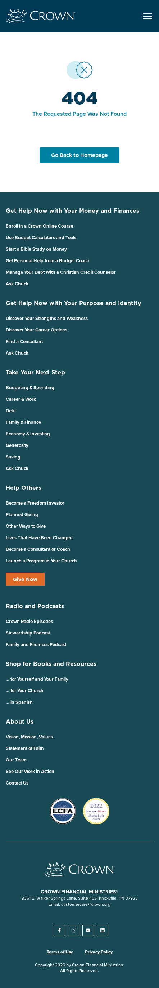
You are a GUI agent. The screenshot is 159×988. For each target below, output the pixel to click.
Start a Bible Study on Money (36, 249)
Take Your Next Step (35, 372)
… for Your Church (25, 691)
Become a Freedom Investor (35, 503)
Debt (11, 411)
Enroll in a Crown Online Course (39, 226)
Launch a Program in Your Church (41, 561)
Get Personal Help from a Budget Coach (47, 261)
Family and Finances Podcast (36, 644)
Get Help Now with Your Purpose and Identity (73, 303)
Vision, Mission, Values (29, 737)
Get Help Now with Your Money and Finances (72, 211)
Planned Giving (22, 514)
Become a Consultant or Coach (38, 549)
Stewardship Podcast (28, 633)
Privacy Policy (99, 952)
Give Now (25, 579)
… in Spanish (19, 702)
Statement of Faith (25, 748)
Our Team (16, 760)
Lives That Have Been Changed (39, 538)
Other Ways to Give (26, 526)
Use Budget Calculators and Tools (41, 237)
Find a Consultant (24, 341)
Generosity (17, 445)
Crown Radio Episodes (29, 621)
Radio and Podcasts (35, 606)
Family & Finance (23, 422)
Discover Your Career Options (36, 330)
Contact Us (17, 783)
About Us (19, 721)
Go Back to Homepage (79, 155)
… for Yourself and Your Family (37, 679)
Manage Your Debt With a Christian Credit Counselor (61, 272)
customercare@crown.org (85, 904)
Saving (13, 457)
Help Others (23, 488)
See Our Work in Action (30, 771)
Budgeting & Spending (30, 388)
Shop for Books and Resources (51, 664)
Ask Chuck (17, 284)
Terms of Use (60, 952)
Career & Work (21, 399)
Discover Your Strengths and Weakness (47, 318)
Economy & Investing (28, 434)
